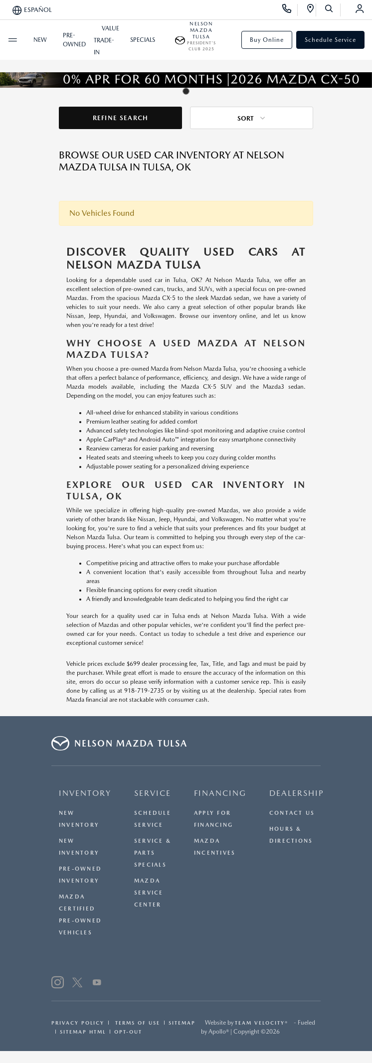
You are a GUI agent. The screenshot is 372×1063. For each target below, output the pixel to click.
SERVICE (152, 793)
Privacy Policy (77, 1023)
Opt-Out (128, 1032)
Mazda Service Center (149, 893)
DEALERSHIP (296, 793)
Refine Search (121, 118)
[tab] (186, 91)
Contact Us (292, 813)
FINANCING (220, 793)
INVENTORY (85, 793)
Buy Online (267, 39)
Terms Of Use (136, 1023)
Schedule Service (330, 39)
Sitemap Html (83, 1032)
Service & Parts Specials (152, 853)
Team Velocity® (261, 1023)
